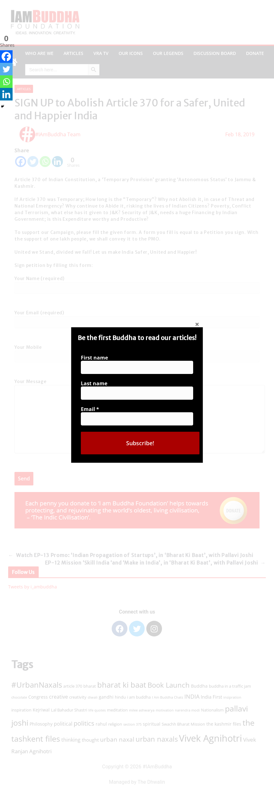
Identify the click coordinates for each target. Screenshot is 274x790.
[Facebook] (6, 56)
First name (96, 359)
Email (92, 409)
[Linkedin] (6, 94)
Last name (96, 384)
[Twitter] (6, 69)
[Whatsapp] (6, 81)
